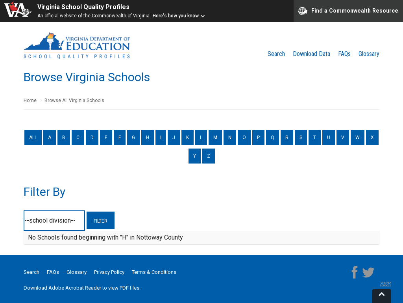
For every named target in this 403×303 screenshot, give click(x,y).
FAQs (344, 54)
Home (30, 100)
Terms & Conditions (154, 272)
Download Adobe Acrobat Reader (63, 288)
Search (276, 54)
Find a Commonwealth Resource (348, 11)
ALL (33, 137)
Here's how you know (176, 16)
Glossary (369, 54)
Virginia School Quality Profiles (83, 7)
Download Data (311, 54)
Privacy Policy (109, 272)
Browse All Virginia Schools (74, 100)
